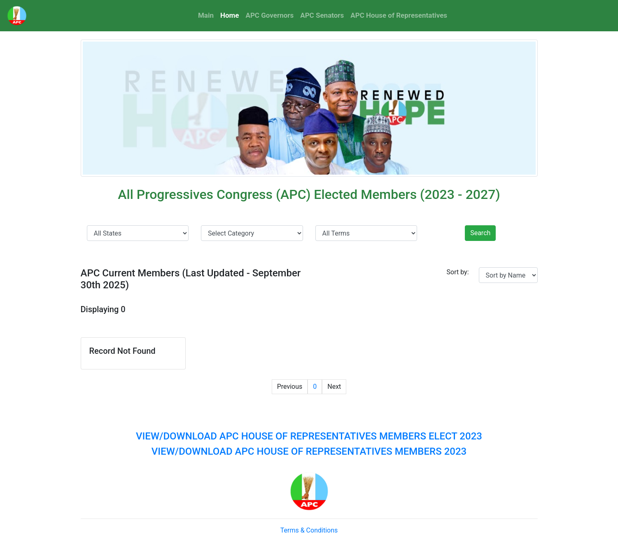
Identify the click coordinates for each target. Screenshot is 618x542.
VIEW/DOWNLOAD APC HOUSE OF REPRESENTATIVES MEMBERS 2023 (309, 451)
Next (334, 386)
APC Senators (322, 15)
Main (206, 15)
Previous (290, 386)
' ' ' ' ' (366, 233)
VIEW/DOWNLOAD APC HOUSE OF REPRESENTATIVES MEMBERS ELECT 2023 (309, 436)
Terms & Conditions (309, 530)
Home (231, 14)
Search (480, 233)
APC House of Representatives (398, 15)
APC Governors (269, 15)
